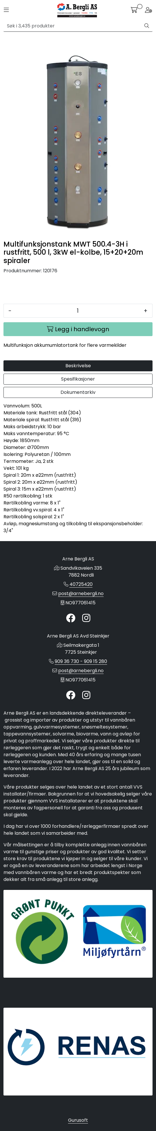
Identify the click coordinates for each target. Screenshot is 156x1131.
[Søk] (72, 26)
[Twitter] (70, 618)
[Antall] (77, 311)
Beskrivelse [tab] (78, 365)
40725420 (81, 584)
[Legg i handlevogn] (78, 329)
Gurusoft (78, 1120)
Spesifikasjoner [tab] (78, 379)
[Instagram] (86, 618)
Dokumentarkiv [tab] (78, 392)
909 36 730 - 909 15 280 (81, 661)
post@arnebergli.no (81, 593)
